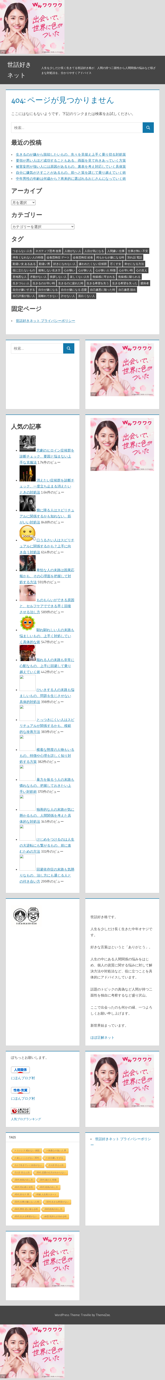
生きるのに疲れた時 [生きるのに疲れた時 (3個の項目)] (70, 283)
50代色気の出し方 (53, 1209)
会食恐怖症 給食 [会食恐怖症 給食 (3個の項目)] (83, 257)
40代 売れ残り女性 (24, 1187)
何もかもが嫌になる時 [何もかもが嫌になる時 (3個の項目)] (110, 257)
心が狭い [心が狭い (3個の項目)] (69, 270)
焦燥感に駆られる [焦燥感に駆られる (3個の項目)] (129, 276)
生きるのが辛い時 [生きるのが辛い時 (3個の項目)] (44, 283)
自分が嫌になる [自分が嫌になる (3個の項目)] (48, 289)
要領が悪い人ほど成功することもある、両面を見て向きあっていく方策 (71, 160)
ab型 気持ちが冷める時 (55, 1216)
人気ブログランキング (26, 1119)
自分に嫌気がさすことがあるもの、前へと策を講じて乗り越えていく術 (71, 172)
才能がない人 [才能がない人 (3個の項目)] (38, 276)
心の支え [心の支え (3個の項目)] (141, 270)
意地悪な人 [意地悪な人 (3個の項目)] (20, 276)
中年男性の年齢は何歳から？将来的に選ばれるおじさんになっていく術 (71, 178)
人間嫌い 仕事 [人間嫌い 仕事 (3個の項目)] (116, 251)
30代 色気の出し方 (24, 1180)
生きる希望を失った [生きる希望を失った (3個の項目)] (124, 283)
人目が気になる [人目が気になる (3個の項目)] (94, 251)
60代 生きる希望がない (26, 1216)
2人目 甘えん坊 (56, 1165)
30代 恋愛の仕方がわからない (51, 1172)
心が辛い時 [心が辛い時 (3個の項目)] (126, 270)
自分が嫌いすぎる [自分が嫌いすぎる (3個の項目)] (24, 289)
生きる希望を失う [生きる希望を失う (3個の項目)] (98, 283)
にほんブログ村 (23, 1078)
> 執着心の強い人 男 (56, 1150)
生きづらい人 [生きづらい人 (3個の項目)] (21, 283)
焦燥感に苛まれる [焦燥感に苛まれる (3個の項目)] (104, 276)
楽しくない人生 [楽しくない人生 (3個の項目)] (79, 276)
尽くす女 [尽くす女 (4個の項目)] (115, 263)
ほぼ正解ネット (102, 1037)
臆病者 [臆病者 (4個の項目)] (145, 283)
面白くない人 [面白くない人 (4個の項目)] (86, 296)
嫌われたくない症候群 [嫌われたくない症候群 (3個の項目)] (93, 263)
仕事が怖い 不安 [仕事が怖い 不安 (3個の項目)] (138, 251)
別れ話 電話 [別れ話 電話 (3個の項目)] (134, 257)
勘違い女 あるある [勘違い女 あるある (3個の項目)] (24, 263)
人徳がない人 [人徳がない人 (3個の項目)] (72, 251)
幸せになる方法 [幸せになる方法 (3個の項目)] (134, 263)
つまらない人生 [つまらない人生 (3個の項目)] (22, 251)
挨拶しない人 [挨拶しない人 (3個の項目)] (58, 276)
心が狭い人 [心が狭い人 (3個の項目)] (85, 270)
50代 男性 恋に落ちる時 (26, 1209)
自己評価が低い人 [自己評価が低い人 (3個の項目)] (24, 296)
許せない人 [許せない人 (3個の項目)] (68, 296)
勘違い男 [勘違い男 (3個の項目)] (44, 263)
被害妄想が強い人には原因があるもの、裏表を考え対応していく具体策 (71, 166)
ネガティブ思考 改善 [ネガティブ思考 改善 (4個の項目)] (48, 251)
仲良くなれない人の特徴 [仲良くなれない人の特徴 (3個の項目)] (28, 257)
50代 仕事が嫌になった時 (27, 1202)
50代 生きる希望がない (57, 1202)
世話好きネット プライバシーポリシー (45, 320)
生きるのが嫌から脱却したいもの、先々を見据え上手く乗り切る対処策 (71, 154)
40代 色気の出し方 (49, 1187)
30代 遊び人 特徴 (48, 1180)
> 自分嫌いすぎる (54, 1158)
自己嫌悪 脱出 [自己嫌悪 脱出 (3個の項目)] (127, 289)
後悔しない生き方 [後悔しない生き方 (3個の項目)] (49, 270)
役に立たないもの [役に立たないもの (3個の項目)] (24, 270)
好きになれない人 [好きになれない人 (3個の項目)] (64, 263)
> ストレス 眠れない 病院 (27, 1150)
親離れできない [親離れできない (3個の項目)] (48, 296)
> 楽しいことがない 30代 (27, 1158)
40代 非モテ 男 (22, 1194)
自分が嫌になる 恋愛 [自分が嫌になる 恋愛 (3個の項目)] (74, 289)
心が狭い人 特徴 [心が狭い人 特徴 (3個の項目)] (105, 270)
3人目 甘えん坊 (22, 1172)
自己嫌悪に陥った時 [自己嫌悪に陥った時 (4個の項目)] (102, 289)
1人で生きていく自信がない (28, 1165)
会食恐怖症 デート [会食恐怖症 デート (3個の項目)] (58, 257)
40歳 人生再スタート (46, 1194)
